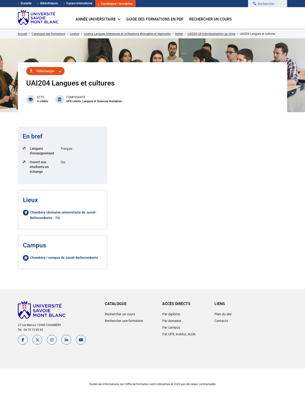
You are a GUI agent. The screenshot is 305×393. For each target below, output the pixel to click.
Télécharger (45, 71)
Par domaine (171, 320)
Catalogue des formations (48, 34)
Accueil (22, 34)
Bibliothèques (47, 3)
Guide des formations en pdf (154, 19)
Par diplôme (171, 314)
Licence (74, 34)
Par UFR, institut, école (178, 334)
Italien (179, 34)
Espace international (78, 3)
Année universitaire (98, 19)
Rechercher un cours (210, 19)
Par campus (171, 327)
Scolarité (24, 3)
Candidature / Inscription (115, 3)
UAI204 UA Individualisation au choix (211, 34)
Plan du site (223, 314)
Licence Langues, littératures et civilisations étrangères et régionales (127, 34)
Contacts (221, 320)
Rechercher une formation (124, 320)
